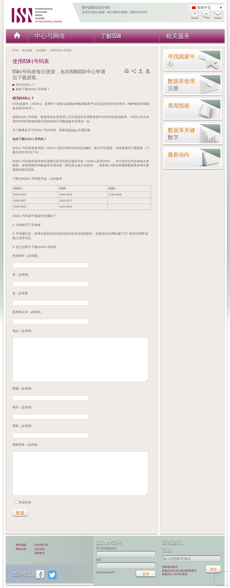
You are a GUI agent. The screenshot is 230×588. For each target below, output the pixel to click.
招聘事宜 (39, 553)
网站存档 (21, 549)
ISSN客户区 (41, 544)
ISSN (15, 50)
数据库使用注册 (181, 84)
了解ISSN (110, 36)
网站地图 (21, 544)
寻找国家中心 (181, 60)
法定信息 (39, 549)
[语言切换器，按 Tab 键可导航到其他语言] (206, 7)
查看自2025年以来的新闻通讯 (179, 570)
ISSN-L (73, 130)
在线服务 (41, 50)
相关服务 (178, 36)
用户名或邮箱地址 (106, 548)
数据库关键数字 (181, 134)
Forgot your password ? (105, 572)
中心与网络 (50, 36)
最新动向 (179, 154)
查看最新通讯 (170, 567)
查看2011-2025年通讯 (174, 574)
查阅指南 (179, 105)
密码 (98, 560)
